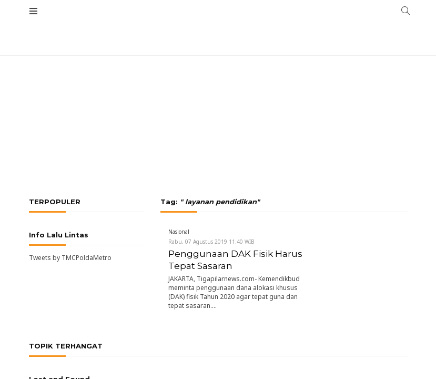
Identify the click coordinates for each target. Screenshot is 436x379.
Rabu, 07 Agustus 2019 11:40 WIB (211, 241)
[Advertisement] (218, 79)
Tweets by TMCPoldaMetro (70, 257)
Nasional (178, 231)
